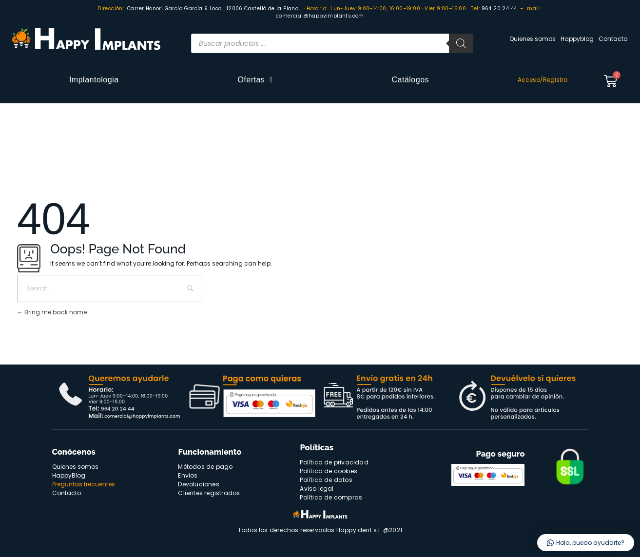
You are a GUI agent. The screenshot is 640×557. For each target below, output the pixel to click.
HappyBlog (68, 475)
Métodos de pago (205, 466)
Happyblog (577, 39)
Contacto (613, 39)
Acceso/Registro (542, 80)
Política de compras (331, 497)
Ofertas (254, 80)
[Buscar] (461, 43)
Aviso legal (316, 488)
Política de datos (326, 480)
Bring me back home (52, 312)
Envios (187, 475)
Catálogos (410, 80)
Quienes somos (532, 39)
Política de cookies (328, 471)
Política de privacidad (334, 462)
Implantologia (94, 80)
